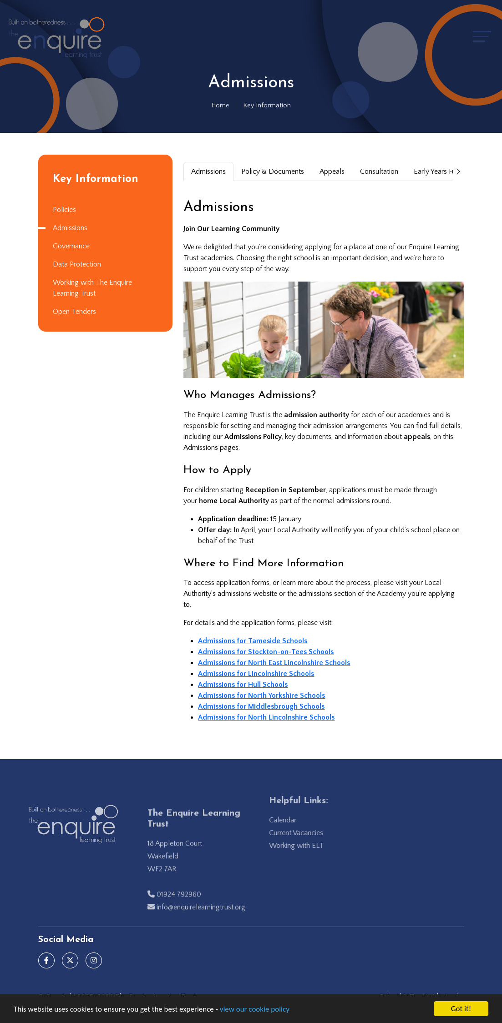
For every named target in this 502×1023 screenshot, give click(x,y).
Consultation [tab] (380, 171)
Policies (63, 210)
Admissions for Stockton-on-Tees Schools (267, 652)
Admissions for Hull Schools (244, 684)
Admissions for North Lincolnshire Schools (267, 717)
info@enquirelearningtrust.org (201, 919)
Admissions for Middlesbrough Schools (262, 706)
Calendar (294, 820)
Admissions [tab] (209, 171)
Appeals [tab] (332, 171)
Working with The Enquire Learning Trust (91, 287)
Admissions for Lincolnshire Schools (257, 674)
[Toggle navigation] (482, 36)
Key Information (267, 105)
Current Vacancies (307, 833)
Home (220, 105)
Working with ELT (307, 846)
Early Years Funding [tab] (444, 171)
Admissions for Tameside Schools (253, 641)
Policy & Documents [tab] (273, 171)
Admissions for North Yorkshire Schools (262, 695)
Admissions (69, 228)
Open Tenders (73, 311)
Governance (70, 246)
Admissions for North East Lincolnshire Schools (275, 663)
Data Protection (76, 264)
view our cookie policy (254, 1009)
